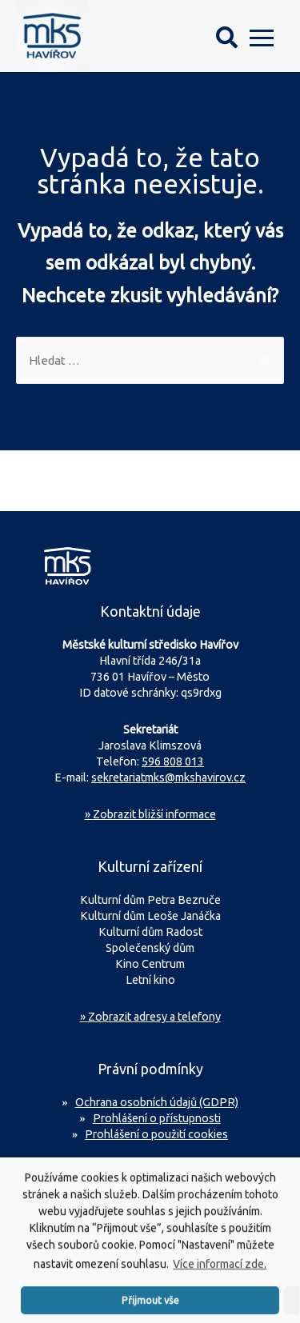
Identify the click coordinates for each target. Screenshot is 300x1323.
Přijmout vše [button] (150, 1305)
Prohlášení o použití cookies (156, 1134)
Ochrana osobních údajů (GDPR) (156, 1102)
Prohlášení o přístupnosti (157, 1118)
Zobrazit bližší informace (150, 814)
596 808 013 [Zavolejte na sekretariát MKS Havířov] (173, 761)
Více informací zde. (219, 1269)
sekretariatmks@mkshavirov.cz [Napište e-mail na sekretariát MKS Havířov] (168, 777)
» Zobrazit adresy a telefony (150, 1016)
